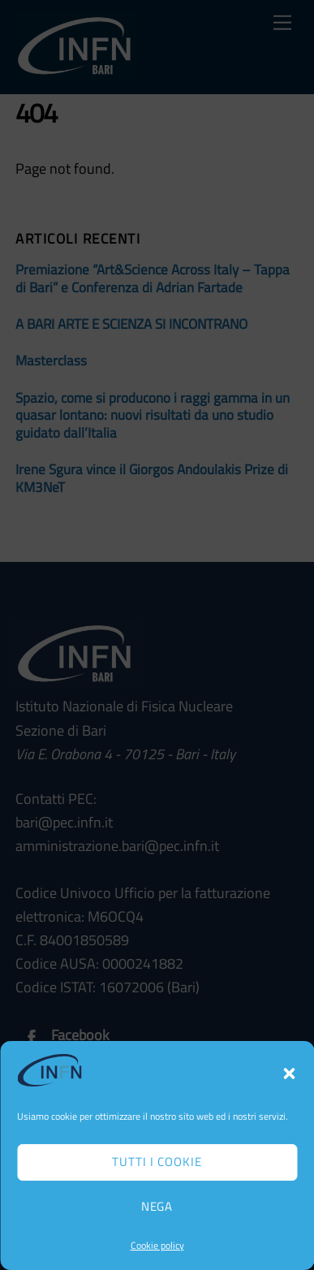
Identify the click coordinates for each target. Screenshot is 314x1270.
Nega (157, 1206)
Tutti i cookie (157, 1161)
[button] (289, 1073)
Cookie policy (157, 1245)
